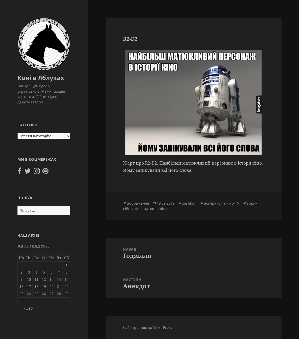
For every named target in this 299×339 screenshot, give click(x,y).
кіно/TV (233, 203)
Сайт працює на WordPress (147, 327)
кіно (138, 208)
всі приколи (214, 203)
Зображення (138, 203)
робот (161, 208)
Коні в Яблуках (40, 78)
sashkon (189, 203)
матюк (149, 208)
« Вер (28, 308)
